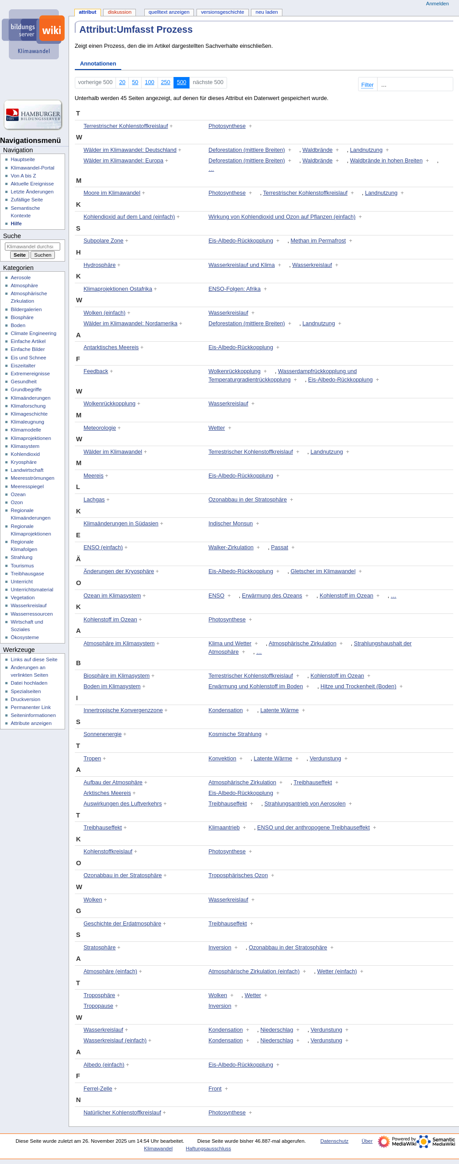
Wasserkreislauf (312, 265)
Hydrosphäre (100, 265)
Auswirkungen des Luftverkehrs (123, 804)
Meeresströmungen (32, 478)
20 (122, 82)
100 (149, 82)
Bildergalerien (26, 309)
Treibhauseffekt (312, 782)
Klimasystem (25, 446)
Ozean (18, 494)
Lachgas (94, 500)
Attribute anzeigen (31, 723)
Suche (12, 235)
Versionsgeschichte (222, 12)
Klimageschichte (29, 413)
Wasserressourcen (32, 614)
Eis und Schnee (28, 357)
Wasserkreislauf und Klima (241, 265)
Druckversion (25, 699)
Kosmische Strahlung (235, 734)
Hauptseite (23, 159)
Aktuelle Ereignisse (32, 183)
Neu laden (267, 12)
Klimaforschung (28, 406)
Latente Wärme (279, 710)
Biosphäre (22, 317)
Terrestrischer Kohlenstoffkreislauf (126, 126)
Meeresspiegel (27, 486)
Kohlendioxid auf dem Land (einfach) (129, 217)
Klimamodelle (26, 429)
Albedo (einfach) (104, 1065)
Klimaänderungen (30, 398)
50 (135, 82)
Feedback (96, 371)
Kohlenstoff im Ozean (346, 596)
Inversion (219, 947)
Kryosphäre (24, 462)
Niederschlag (276, 1030)
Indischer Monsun (230, 523)
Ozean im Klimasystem (112, 596)
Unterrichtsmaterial (32, 589)
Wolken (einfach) (105, 313)
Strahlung (21, 557)
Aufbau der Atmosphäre (113, 782)
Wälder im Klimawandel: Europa (124, 161)
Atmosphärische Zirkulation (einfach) (254, 971)
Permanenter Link (30, 707)
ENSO (216, 596)
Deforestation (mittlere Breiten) (246, 150)
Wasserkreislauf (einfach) (115, 1040)
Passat (279, 547)
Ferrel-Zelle (98, 1089)
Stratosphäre (100, 947)
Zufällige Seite (27, 199)
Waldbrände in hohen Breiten (386, 161)
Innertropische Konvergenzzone (123, 710)
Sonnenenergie (103, 734)
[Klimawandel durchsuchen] (32, 247)
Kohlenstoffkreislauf (108, 851)
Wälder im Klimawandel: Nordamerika (130, 323)
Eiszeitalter (23, 365)
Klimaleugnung (27, 421)
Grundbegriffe (26, 389)
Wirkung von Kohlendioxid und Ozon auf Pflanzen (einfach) (281, 217)
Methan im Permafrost (318, 241)
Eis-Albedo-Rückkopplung (240, 241)
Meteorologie (100, 428)
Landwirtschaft (27, 470)
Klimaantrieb (224, 828)
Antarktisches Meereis (111, 347)
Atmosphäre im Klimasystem (119, 643)
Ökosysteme (25, 637)
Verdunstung (325, 758)
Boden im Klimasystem (112, 686)
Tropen (92, 758)
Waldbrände (317, 150)
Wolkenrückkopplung (234, 371)
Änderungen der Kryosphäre (119, 571)
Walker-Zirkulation (231, 547)
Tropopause (98, 1006)
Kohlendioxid (25, 454)
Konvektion (222, 758)
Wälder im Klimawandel (113, 452)
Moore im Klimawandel (112, 193)
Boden (18, 325)
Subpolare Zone (103, 241)
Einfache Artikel (28, 341)
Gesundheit (24, 381)
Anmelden (437, 3)
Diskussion (119, 12)
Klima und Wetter (229, 643)
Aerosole (21, 277)
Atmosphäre (24, 285)
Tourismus (22, 565)
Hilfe (16, 223)
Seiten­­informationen (33, 715)
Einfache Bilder (28, 349)
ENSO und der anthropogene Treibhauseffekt (313, 828)
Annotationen (98, 64)
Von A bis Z (23, 175)
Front (215, 1089)
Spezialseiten (26, 691)
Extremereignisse (30, 373)
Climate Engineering (33, 333)
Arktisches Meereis (107, 793)
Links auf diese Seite (34, 659)
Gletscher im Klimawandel (323, 571)
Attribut (87, 12)
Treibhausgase (27, 573)
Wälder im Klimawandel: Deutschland (130, 150)
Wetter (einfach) (337, 971)
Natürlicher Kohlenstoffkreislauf (122, 1113)
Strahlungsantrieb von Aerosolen (304, 804)
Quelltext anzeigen (169, 12)
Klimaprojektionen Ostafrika (118, 289)
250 (165, 82)
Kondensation (225, 710)
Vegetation (23, 597)
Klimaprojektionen (31, 438)
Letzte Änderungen (32, 191)
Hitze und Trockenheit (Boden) (358, 686)
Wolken (93, 900)
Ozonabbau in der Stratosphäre (247, 500)
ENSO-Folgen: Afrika (234, 289)
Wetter (216, 428)
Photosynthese (227, 126)
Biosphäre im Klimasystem (117, 676)
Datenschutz (334, 1141)
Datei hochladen (29, 683)
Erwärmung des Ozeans (272, 596)
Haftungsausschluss (208, 1148)
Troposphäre (99, 995)
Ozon (17, 502)
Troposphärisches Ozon (238, 875)
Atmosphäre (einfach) (110, 971)
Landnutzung (366, 150)
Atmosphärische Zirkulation (302, 643)
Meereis (94, 476)
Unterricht (22, 581)
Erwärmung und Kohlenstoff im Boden (255, 686)
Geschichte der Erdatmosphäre (123, 924)
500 (181, 82)
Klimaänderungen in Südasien (121, 523)
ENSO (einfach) (103, 547)
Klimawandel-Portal (32, 167)
